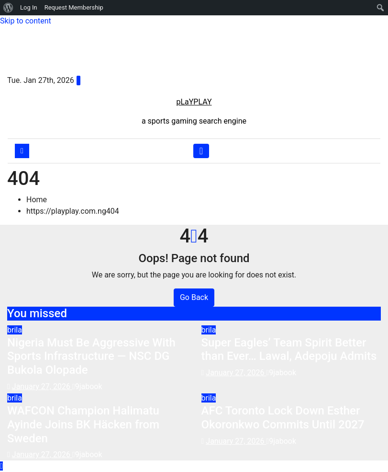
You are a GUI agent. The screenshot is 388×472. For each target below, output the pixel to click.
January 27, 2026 (42, 386)
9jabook (87, 386)
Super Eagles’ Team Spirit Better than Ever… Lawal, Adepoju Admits (289, 349)
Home (36, 199)
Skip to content (25, 20)
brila (14, 329)
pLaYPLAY (193, 101)
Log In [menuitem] (28, 7)
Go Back (194, 297)
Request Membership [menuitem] (73, 7)
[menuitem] (8, 7)
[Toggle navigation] (201, 151)
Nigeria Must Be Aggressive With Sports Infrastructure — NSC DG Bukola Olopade (91, 356)
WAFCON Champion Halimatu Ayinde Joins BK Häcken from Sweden (83, 424)
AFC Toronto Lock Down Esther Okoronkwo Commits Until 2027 (283, 417)
